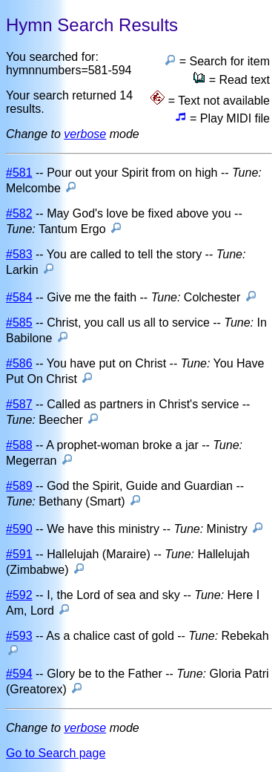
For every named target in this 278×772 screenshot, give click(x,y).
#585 (19, 322)
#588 (19, 445)
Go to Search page (55, 753)
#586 (19, 363)
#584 (19, 297)
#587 (19, 404)
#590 (19, 529)
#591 (19, 554)
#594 (19, 673)
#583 (19, 254)
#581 (19, 172)
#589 (19, 486)
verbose (85, 134)
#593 (19, 635)
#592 (19, 595)
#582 (19, 213)
